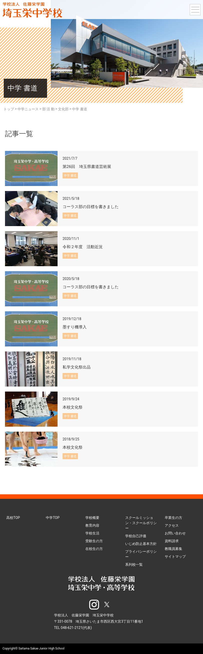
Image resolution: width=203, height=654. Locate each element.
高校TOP (13, 518)
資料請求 (172, 541)
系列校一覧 (134, 565)
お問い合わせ (175, 533)
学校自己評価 (135, 536)
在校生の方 (94, 549)
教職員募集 (173, 549)
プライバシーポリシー (141, 554)
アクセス (172, 525)
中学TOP (53, 518)
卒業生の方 (173, 518)
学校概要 (92, 518)
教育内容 (92, 525)
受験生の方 (94, 541)
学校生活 (92, 533)
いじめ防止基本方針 (141, 544)
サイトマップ (175, 556)
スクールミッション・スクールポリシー (141, 523)
